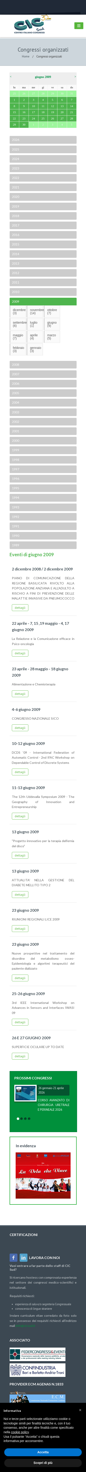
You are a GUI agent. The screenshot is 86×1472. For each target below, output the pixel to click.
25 (43, 118)
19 (52, 112)
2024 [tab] (15, 159)
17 (33, 112)
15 (14, 112)
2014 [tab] (15, 254)
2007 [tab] (15, 374)
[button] (80, 1410)
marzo (51, 336)
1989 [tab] (15, 545)
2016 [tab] (15, 235)
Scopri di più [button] (43, 1463)
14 (71, 106)
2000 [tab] (15, 440)
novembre (36, 311)
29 (14, 124)
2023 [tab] (15, 168)
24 (33, 118)
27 (62, 118)
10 (33, 106)
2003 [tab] (15, 412)
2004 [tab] (15, 402)
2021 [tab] (15, 187)
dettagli (20, 608)
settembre (19, 324)
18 (43, 112)
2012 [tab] (15, 273)
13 (62, 106)
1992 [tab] (15, 517)
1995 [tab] (15, 488)
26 (52, 118)
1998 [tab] (15, 460)
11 (43, 106)
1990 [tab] (15, 536)
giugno (52, 324)
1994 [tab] (15, 497)
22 (14, 118)
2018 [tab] (15, 216)
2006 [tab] (15, 383)
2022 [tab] (15, 178)
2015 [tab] (15, 244)
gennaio (35, 349)
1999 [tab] (15, 450)
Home (25, 56)
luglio (33, 324)
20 (62, 112)
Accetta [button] (43, 1452)
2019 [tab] (15, 206)
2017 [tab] (15, 225)
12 (52, 106)
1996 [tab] (15, 479)
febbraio (18, 349)
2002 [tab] (15, 422)
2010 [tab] (15, 292)
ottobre (52, 311)
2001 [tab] (15, 431)
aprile (34, 336)
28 (71, 118)
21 (71, 112)
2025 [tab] (15, 149)
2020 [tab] (15, 197)
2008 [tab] (15, 364)
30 (23, 124)
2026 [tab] (15, 140)
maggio (18, 336)
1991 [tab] (15, 526)
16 (23, 112)
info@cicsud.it (25, 1326)
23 (23, 118)
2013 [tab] (15, 263)
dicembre (19, 311)
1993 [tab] (15, 507)
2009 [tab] (15, 301)
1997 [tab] (15, 469)
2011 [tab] (15, 282)
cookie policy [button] (20, 1432)
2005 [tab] (15, 393)
